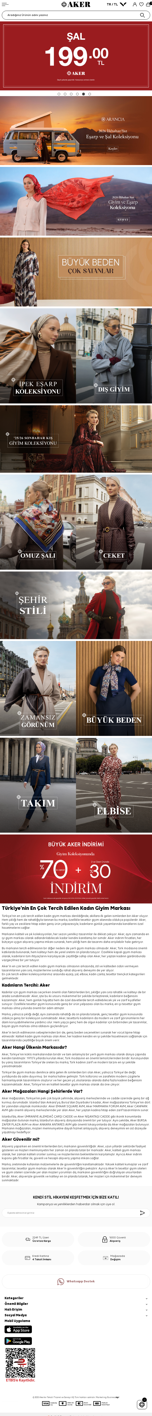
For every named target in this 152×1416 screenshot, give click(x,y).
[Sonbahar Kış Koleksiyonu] (76, 439)
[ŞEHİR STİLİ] (76, 605)
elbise (84, 974)
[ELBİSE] (114, 785)
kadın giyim (47, 966)
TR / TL (117, 4)
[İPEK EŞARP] (38, 355)
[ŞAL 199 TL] (76, 55)
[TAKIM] (38, 785)
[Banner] (76, 271)
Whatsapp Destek (76, 1281)
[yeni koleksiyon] (76, 130)
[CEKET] (114, 522)
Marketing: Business (107, 1397)
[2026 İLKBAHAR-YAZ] (76, 201)
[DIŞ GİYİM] (114, 355)
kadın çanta (97, 974)
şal (77, 974)
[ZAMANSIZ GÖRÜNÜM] (38, 688)
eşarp (69, 974)
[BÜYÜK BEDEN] (114, 688)
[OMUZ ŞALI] (38, 522)
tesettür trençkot (117, 974)
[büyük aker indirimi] (76, 868)
